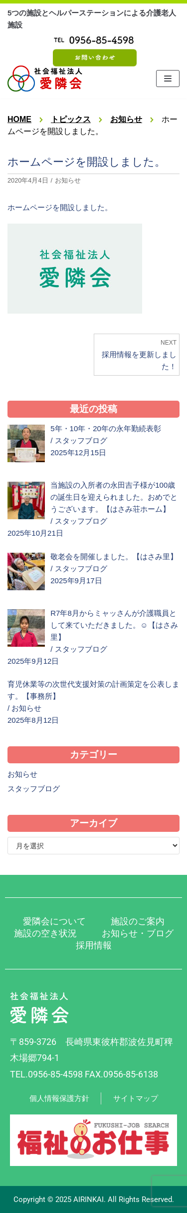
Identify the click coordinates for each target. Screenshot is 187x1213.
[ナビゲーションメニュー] (168, 78)
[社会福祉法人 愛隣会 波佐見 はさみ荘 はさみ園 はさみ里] (44, 79)
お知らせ (68, 180)
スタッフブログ (81, 440)
